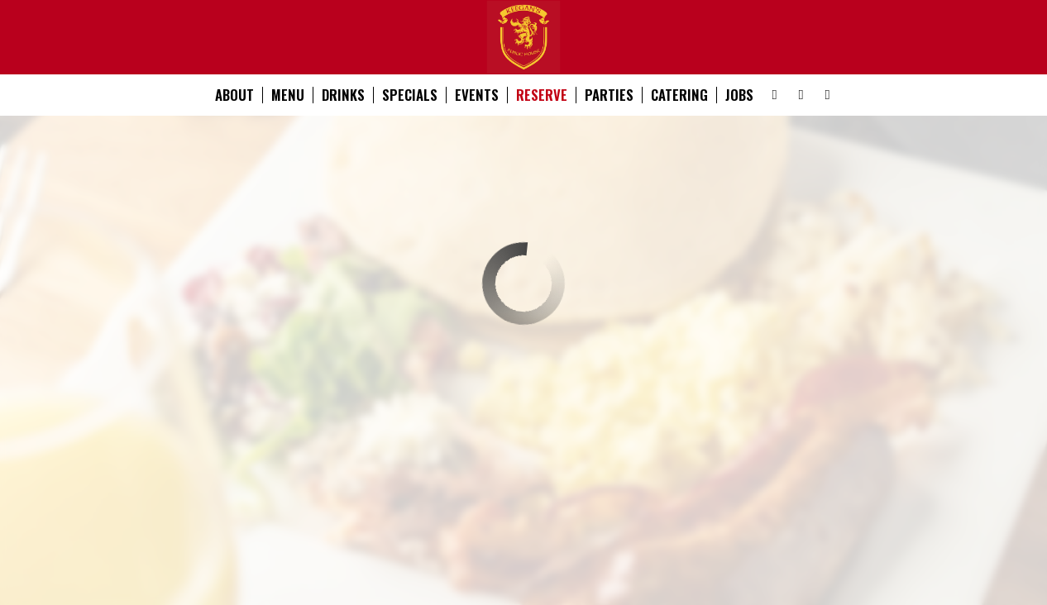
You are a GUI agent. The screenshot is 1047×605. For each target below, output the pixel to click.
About (234, 95)
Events (477, 95)
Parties (609, 95)
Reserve (541, 95)
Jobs (739, 95)
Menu (287, 95)
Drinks (343, 95)
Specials (409, 95)
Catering (679, 95)
